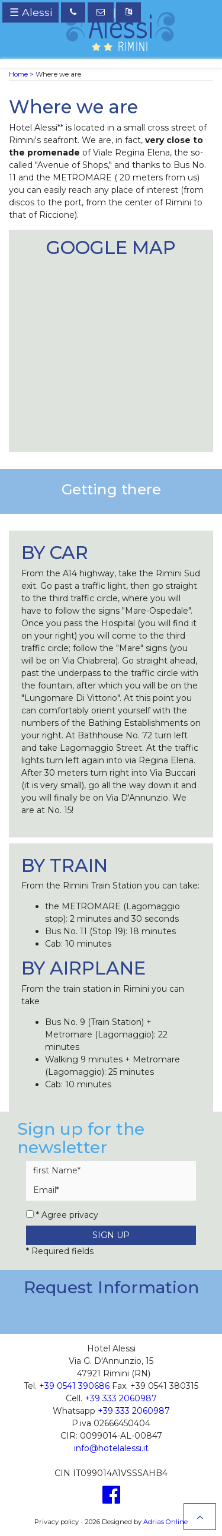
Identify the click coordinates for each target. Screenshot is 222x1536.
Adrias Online (165, 1522)
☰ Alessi (30, 12)
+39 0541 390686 (74, 1386)
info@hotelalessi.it (111, 1448)
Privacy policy (56, 1522)
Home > (21, 74)
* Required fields (60, 1251)
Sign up (111, 1235)
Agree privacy (69, 1215)
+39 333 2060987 (121, 1398)
